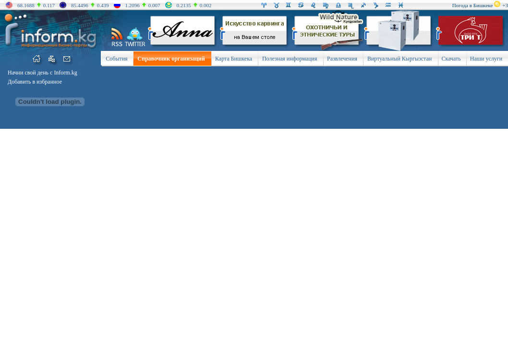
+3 (505, 5)
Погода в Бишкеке (472, 5)
